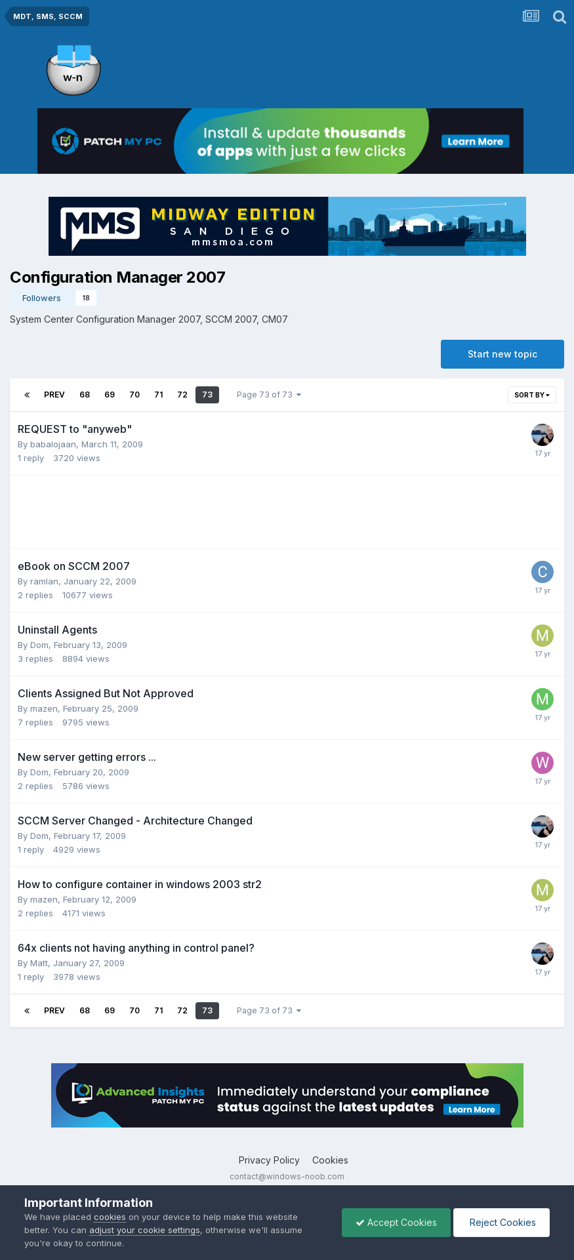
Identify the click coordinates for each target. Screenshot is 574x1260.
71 (158, 394)
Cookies (330, 1160)
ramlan (44, 581)
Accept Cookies (396, 1222)
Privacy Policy (269, 1160)
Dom (39, 645)
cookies (110, 1216)
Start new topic (502, 353)
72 (182, 394)
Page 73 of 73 (269, 394)
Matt (39, 963)
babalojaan (53, 444)
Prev (54, 394)
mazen (44, 708)
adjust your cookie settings (144, 1230)
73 (207, 394)
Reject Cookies (501, 1222)
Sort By (532, 395)
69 (109, 394)
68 (84, 394)
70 (134, 394)
